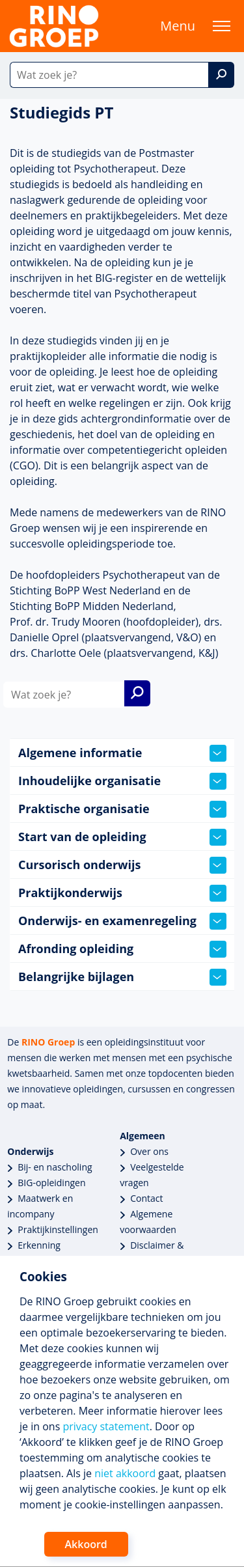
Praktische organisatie (122, 809)
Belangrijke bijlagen (122, 977)
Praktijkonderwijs (122, 893)
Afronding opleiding (122, 949)
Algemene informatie (122, 753)
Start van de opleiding (122, 837)
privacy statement (105, 1426)
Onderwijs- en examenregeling (122, 921)
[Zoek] (221, 75)
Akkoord (86, 1544)
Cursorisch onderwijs (122, 865)
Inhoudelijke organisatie (122, 781)
